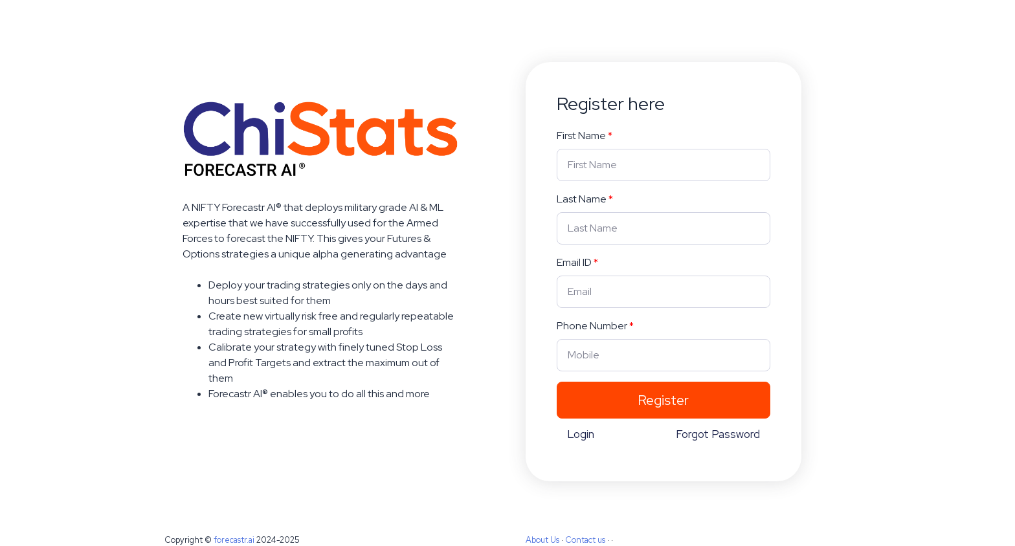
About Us (542, 539)
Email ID (574, 262)
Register (663, 400)
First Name (581, 135)
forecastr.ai (234, 539)
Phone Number (592, 326)
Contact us (585, 539)
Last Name (582, 199)
